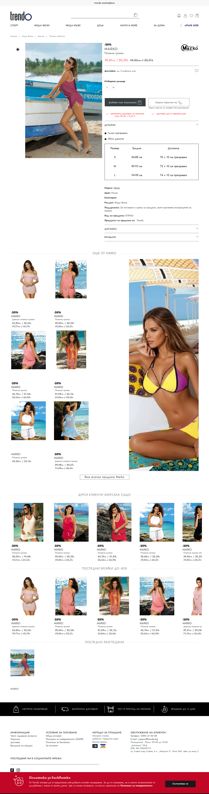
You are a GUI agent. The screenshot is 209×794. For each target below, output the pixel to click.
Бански (41, 36)
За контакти (52, 745)
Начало (13, 36)
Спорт (14, 25)
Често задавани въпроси (23, 735)
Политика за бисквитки (58, 742)
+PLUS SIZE (191, 25)
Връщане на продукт (21, 745)
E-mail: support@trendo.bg (144, 739)
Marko (117, 188)
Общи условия (53, 735)
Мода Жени (41, 25)
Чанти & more (128, 25)
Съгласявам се (180, 783)
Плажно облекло (57, 36)
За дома (159, 25)
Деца (100, 25)
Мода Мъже (73, 25)
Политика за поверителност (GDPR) (64, 739)
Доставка (15, 742)
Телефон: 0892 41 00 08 (144, 735)
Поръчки (15, 739)
